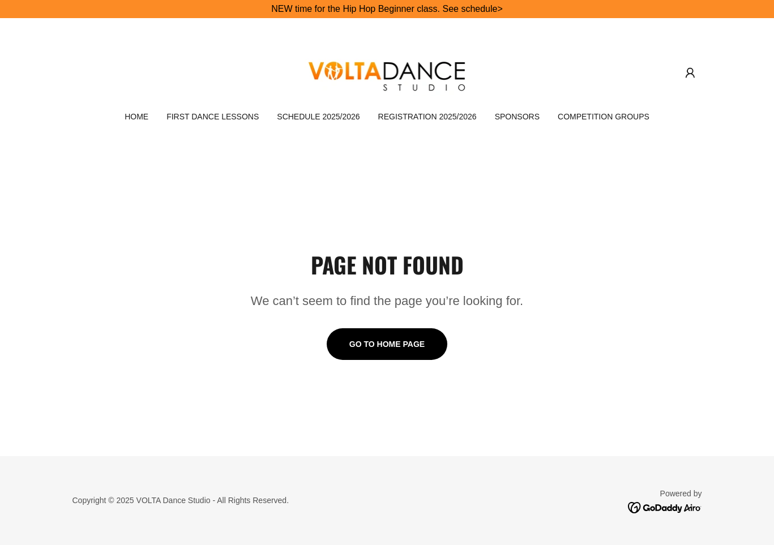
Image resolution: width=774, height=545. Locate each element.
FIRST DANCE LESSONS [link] (212, 116)
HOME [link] (136, 116)
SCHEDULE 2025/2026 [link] (318, 116)
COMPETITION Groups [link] (603, 116)
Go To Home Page (387, 344)
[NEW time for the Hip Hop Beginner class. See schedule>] (387, 9)
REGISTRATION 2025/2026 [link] (427, 116)
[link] (387, 72)
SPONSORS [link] (517, 116)
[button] (690, 73)
